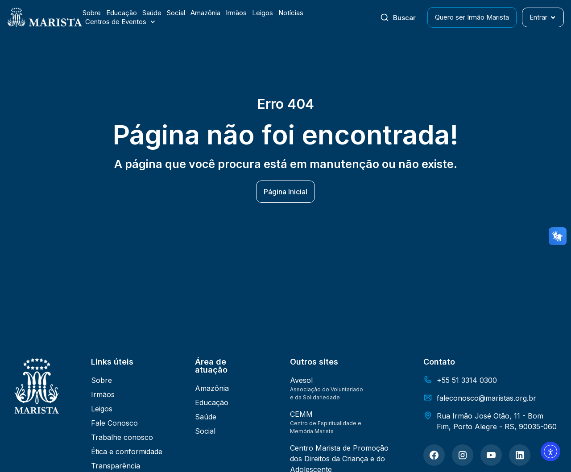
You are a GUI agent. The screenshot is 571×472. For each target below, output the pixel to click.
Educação (121, 12)
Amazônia (205, 12)
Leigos (262, 12)
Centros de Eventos (120, 21)
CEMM (301, 414)
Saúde (151, 12)
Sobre (92, 12)
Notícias (290, 12)
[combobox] (401, 17)
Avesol (301, 380)
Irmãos (236, 12)
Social (176, 12)
